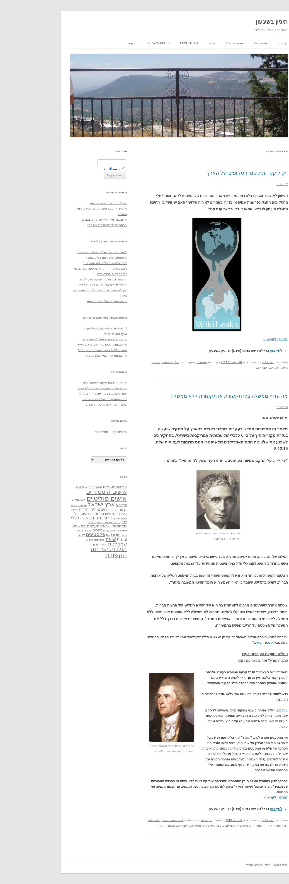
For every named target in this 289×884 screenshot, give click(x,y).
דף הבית (248, 43)
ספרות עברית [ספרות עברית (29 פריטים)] (76, 530)
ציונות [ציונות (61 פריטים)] (87, 539)
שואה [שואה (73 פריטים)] (76, 539)
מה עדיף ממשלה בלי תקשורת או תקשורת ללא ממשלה (194, 396)
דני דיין (121, 362)
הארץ (249, 367)
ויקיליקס (239, 367)
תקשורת (167, 362)
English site (155, 43)
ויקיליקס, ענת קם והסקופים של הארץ (212, 173)
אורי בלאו (119, 820)
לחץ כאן (241, 351)
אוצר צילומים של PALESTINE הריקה (68, 285)
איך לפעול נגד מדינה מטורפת (74, 203)
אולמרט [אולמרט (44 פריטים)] (47, 487)
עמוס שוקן (160, 825)
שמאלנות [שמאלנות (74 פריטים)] (83, 543)
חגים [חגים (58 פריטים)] (51, 513)
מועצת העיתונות (179, 825)
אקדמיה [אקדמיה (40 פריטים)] (86, 505)
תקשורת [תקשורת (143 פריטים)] (81, 554)
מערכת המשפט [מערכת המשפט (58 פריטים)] (51, 526)
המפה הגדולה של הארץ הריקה (72, 301)
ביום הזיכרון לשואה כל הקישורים (71, 404)
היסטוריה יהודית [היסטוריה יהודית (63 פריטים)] (58, 509)
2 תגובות (247, 184)
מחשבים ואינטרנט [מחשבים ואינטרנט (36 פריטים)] (74, 522)
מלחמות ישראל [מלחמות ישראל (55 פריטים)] (79, 526)
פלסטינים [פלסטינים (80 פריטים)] (61, 534)
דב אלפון (247, 825)
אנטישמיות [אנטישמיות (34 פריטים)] (44, 499)
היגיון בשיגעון (237, 21)
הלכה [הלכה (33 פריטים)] (39, 509)
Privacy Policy (124, 43)
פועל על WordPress (224, 865)
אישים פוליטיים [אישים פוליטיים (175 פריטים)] (72, 498)
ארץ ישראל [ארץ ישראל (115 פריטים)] (66, 504)
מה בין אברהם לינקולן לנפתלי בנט (70, 339)
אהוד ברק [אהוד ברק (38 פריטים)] (61, 487)
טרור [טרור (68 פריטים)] (73, 517)
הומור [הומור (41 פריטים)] (77, 509)
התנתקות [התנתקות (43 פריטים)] (63, 514)
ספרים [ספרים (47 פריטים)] (63, 530)
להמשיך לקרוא (241, 339)
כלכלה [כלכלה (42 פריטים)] (51, 518)
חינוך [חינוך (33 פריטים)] (89, 518)
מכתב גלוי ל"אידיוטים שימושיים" (72, 225)
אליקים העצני (135, 362)
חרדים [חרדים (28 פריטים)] (82, 518)
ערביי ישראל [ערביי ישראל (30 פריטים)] (49, 530)
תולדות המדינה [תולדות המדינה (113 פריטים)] (74, 549)
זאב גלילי (233, 362)
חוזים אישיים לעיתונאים (206, 825)
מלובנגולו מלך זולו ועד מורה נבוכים (69, 219)
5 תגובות (247, 407)
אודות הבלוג (226, 43)
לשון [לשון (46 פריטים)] (89, 522)
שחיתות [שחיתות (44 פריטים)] (64, 539)
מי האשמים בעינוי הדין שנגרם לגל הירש (67, 344)
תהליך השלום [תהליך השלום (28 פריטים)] (66, 544)
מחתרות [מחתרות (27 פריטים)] (57, 522)
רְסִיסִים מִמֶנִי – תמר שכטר (76, 431)
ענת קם (227, 367)
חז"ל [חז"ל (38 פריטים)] (43, 514)
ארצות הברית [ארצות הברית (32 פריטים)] (44, 505)
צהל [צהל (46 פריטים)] (47, 535)
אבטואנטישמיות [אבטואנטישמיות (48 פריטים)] (80, 487)
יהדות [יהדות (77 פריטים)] (62, 517)
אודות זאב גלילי (200, 43)
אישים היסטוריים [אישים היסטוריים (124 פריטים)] (72, 492)
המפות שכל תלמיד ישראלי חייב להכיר (68, 279)
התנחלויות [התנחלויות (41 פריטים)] (77, 514)
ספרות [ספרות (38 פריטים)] (88, 530)
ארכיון (177, 43)
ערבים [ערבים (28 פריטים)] (89, 535)
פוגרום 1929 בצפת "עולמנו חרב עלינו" (68, 350)
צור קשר (98, 43)
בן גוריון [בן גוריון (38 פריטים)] (87, 509)
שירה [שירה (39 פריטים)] (55, 539)
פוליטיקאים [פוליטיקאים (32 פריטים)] (78, 535)
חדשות (227, 825)
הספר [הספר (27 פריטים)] (89, 514)
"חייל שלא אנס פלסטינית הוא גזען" (70, 263)
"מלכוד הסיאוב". (228, 642)
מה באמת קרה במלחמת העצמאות (69, 355)
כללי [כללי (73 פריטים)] (40, 517)
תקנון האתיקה (131, 825)
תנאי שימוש (246, 865)
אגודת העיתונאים (138, 820)
